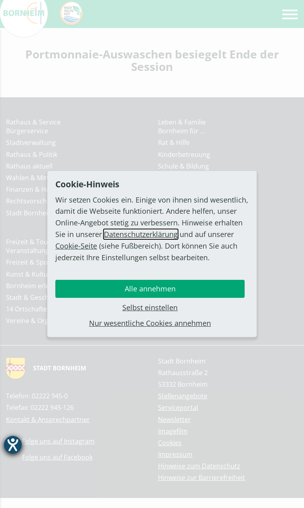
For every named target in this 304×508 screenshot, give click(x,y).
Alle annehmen (150, 288)
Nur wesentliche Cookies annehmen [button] (150, 323)
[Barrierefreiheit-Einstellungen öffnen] (13, 445)
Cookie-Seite (76, 246)
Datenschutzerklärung (141, 234)
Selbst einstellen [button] (150, 307)
